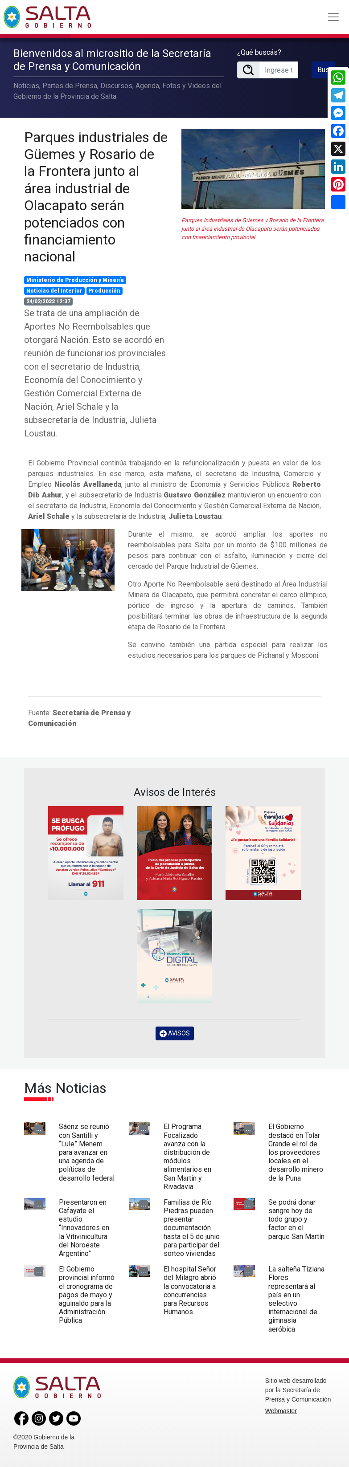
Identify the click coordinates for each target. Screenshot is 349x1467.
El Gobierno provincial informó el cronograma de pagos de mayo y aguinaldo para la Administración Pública (87, 1294)
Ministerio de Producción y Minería (75, 280)
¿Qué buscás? (259, 52)
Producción (104, 291)
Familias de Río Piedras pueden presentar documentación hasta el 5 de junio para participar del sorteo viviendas (192, 1228)
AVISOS (175, 1033)
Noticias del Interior (54, 291)
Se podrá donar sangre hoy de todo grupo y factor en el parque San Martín (296, 1219)
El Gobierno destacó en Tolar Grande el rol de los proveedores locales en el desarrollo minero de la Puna (295, 1152)
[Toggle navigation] (333, 16)
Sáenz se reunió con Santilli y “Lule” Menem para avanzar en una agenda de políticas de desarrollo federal (87, 1152)
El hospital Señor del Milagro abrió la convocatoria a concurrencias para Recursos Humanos (190, 1290)
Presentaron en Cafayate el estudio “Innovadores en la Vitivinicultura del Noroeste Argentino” (84, 1228)
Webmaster (281, 1410)
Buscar (326, 69)
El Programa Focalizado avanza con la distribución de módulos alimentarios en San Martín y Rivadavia (187, 1156)
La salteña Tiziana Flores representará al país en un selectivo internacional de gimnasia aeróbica (296, 1299)
